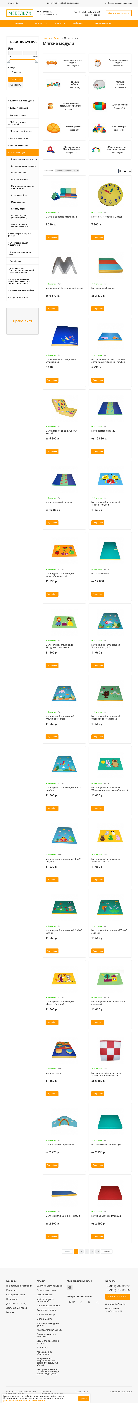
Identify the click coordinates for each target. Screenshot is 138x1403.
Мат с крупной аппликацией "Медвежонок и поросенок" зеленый (109, 788)
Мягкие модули (18, 152)
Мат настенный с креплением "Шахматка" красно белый (106, 1074)
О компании (17, 23)
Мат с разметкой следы (103, 431)
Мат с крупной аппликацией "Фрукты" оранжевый (60, 574)
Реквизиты (11, 1290)
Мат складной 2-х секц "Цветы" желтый (61, 432)
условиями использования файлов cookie (48, 1400)
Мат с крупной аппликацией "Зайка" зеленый (64, 931)
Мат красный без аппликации (106, 1216)
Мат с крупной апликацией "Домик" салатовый (109, 1003)
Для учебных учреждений (22, 101)
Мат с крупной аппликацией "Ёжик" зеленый (109, 931)
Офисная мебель (18, 115)
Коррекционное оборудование (44, 1353)
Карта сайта (13, 3)
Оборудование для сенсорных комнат (20, 225)
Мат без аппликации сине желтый (63, 1216)
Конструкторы (18, 209)
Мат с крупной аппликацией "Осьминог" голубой (60, 717)
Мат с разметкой (100, 573)
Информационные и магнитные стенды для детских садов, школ (19, 281)
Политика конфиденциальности (52, 1392)
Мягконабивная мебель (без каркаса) (22, 187)
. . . (124, 23)
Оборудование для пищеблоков (18, 244)
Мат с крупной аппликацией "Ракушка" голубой (105, 646)
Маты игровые (18, 202)
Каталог (39, 23)
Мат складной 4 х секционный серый (64, 288)
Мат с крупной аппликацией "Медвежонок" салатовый (105, 717)
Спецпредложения (15, 1295)
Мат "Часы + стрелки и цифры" (106, 217)
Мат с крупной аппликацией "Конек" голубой (64, 788)
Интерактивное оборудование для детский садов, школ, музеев (21, 270)
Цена (10, 48)
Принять (83, 1398)
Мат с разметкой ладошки (59, 502)
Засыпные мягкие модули (23, 166)
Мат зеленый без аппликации (106, 1144)
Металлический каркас (21, 131)
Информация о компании (19, 1286)
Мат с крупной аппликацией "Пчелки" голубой (105, 503)
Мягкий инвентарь (19, 145)
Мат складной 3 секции (103, 288)
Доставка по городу (16, 1303)
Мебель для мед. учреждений (17, 123)
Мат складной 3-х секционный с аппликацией (62, 360)
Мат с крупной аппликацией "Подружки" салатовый (60, 646)
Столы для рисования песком (19, 253)
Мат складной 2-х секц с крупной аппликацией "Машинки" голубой (108, 360)
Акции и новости (103, 23)
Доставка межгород (16, 1308)
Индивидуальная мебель (22, 290)
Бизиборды (15, 261)
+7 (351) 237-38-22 (88, 11)
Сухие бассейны (19, 195)
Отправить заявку (118, 13)
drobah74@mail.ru (117, 1304)
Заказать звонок (92, 15)
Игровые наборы (19, 173)
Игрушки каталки (19, 179)
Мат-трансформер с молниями (61, 217)
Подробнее (52, 237)
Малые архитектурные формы (19, 235)
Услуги (57, 23)
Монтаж (10, 1312)
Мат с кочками (53, 1073)
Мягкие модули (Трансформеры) (19, 216)
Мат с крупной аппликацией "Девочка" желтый (60, 1003)
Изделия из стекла (19, 297)
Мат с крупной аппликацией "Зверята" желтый (105, 860)
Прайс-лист (78, 23)
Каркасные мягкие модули (24, 159)
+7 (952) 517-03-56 (117, 1290)
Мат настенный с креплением (60, 1144)
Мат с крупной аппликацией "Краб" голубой (63, 860)
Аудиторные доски (19, 138)
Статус (11, 68)
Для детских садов (19, 108)
